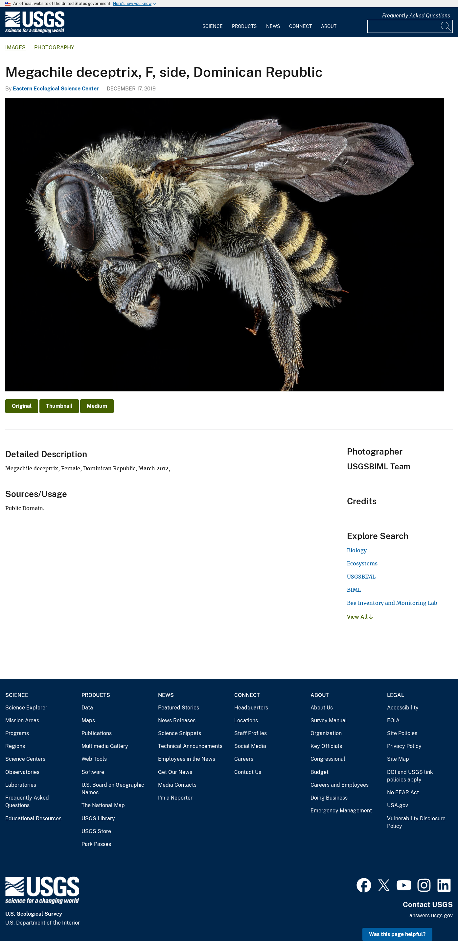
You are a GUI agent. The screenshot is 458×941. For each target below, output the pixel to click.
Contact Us (247, 772)
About (328, 26)
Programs (17, 733)
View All (360, 617)
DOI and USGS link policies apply (410, 776)
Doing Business (329, 798)
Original (22, 406)
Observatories (22, 772)
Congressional (327, 759)
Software (92, 772)
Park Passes (96, 844)
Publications (96, 733)
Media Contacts (177, 785)
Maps (88, 720)
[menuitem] (212, 22)
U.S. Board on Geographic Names (112, 789)
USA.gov (397, 805)
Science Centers (25, 759)
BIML (354, 589)
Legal (395, 695)
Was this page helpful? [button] (397, 934)
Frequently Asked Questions (416, 15)
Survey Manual (328, 720)
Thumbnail (59, 406)
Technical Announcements (190, 746)
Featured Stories (178, 708)
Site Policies (402, 733)
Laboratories (20, 785)
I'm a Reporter (175, 798)
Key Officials (326, 746)
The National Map (103, 805)
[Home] (34, 32)
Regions (15, 746)
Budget (319, 772)
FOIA (393, 720)
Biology (357, 550)
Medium (97, 406)
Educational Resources (33, 818)
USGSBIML (361, 576)
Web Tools (94, 759)
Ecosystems (362, 563)
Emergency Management (341, 810)
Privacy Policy (404, 746)
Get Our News (175, 772)
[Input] (410, 26)
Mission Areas (22, 720)
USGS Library (98, 818)
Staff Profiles (250, 733)
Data (87, 708)
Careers (243, 759)
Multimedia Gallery (104, 746)
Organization (326, 733)
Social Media (250, 746)
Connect (300, 26)
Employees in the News (186, 759)
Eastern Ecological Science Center (56, 89)
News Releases (176, 720)
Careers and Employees (339, 785)
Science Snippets (179, 733)
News (273, 26)
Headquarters (251, 708)
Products (244, 26)
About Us (321, 708)
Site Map (398, 759)
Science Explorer (26, 708)
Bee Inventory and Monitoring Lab (392, 603)
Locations (246, 720)
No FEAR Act (403, 792)
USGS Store (96, 831)
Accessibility (403, 708)
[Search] (446, 26)
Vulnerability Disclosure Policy (416, 822)
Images (15, 47)
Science (212, 26)
